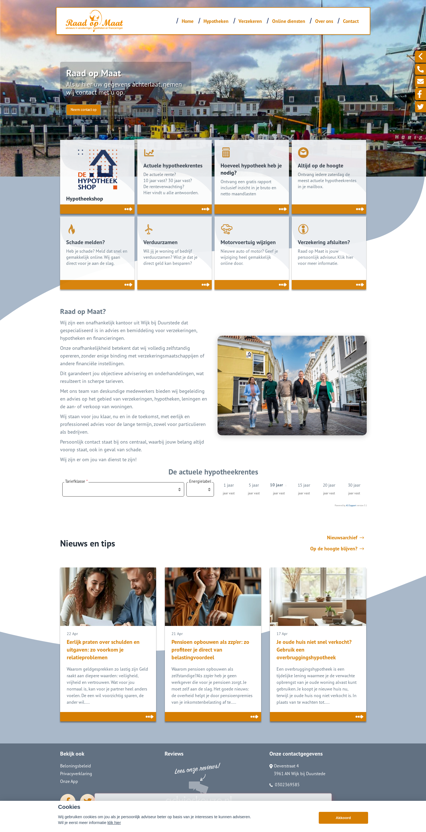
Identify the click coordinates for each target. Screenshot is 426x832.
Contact (351, 21)
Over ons (324, 21)
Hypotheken (216, 21)
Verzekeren (250, 21)
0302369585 (284, 784)
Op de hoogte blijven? (337, 548)
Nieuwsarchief (345, 537)
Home (188, 21)
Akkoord (343, 818)
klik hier (114, 822)
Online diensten (288, 21)
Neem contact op (84, 109)
